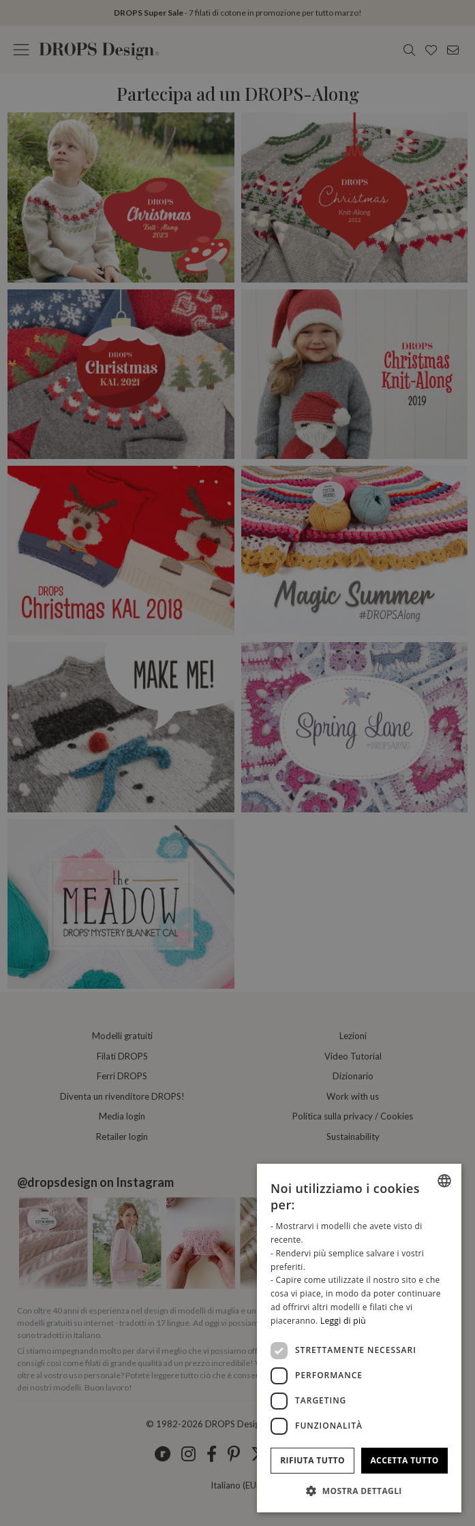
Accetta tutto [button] (404, 1460)
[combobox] (444, 1181)
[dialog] (359, 1338)
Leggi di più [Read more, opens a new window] (343, 1320)
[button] (359, 1490)
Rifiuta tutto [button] (312, 1460)
